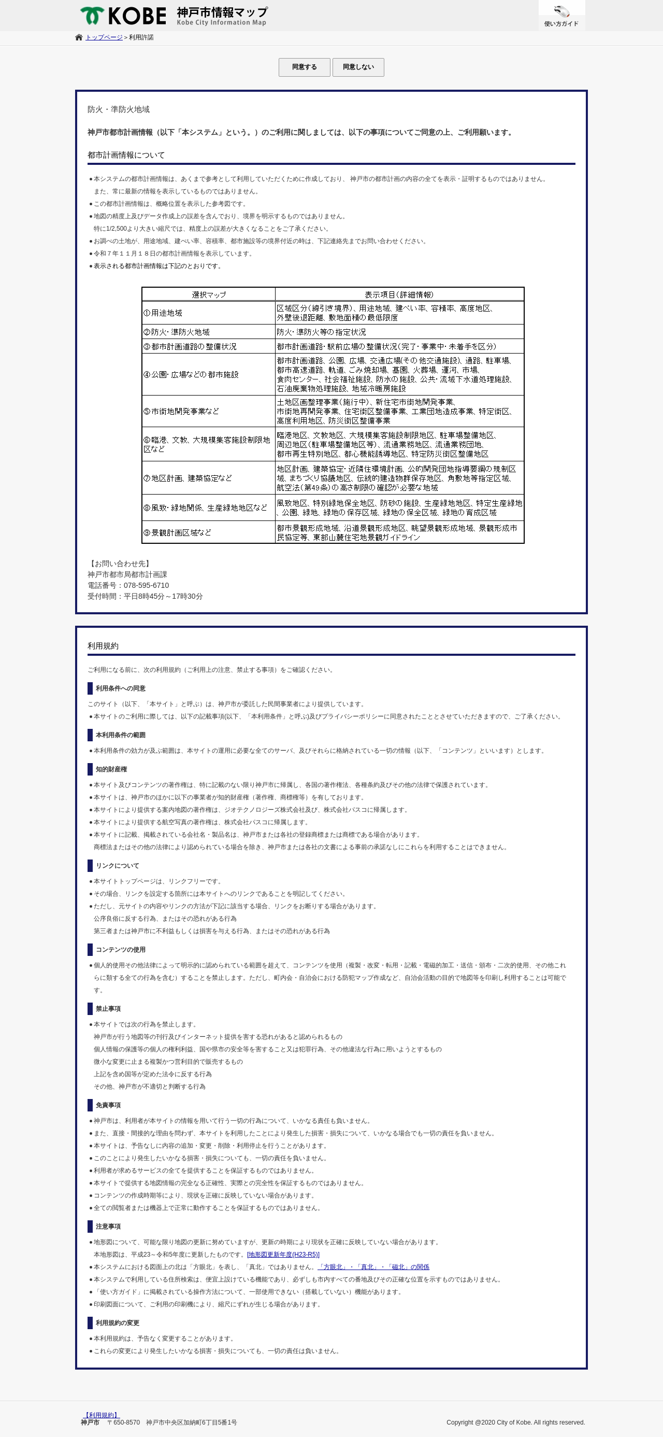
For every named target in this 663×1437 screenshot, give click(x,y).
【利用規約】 (101, 1415)
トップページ (104, 37)
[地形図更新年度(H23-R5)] (283, 1254)
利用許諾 (141, 37)
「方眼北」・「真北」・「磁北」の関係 (373, 1267)
